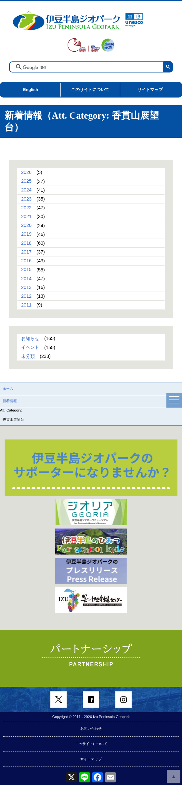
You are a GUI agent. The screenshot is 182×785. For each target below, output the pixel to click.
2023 (26, 199)
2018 (26, 243)
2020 (26, 225)
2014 (26, 278)
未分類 (28, 356)
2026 (26, 172)
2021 (26, 216)
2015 (26, 269)
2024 (26, 190)
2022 (26, 207)
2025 (26, 181)
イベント (30, 347)
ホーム (8, 389)
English (30, 89)
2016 (26, 260)
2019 (26, 234)
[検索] (91, 68)
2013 (26, 287)
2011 (26, 304)
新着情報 (10, 401)
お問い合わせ (91, 728)
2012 (26, 296)
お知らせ (30, 338)
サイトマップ (150, 89)
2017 (26, 252)
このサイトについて (90, 89)
